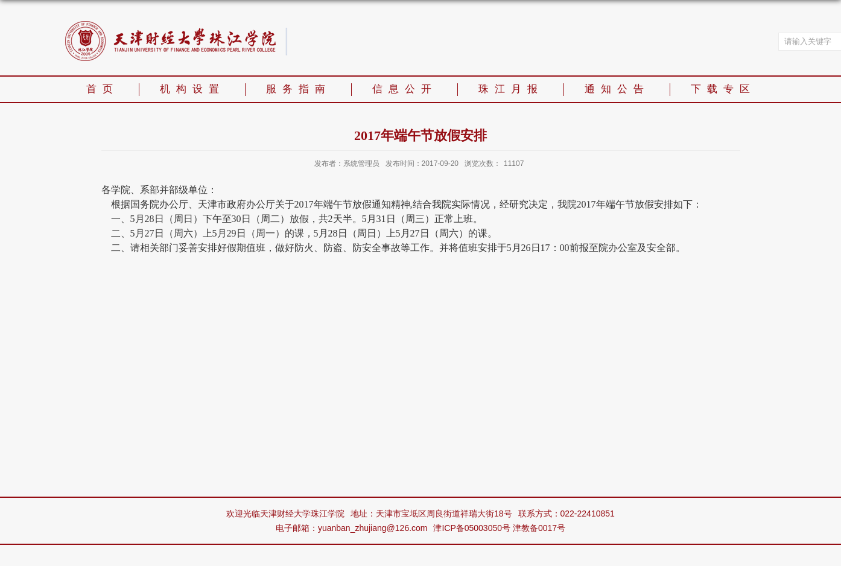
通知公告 (617, 89)
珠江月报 (511, 89)
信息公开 (404, 89)
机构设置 (192, 89)
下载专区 (723, 89)
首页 (102, 89)
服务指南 (298, 89)
